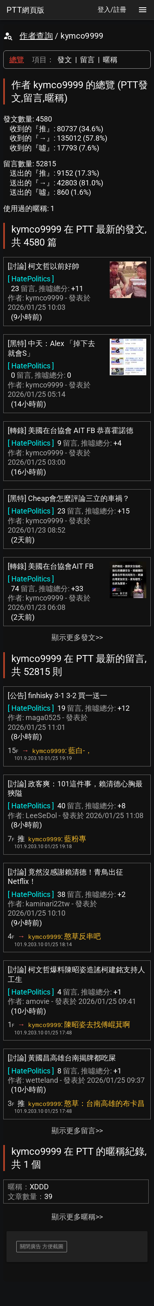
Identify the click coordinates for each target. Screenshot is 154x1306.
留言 (87, 59)
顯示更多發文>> (77, 637)
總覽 (16, 59)
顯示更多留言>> (77, 1130)
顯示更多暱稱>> (77, 1216)
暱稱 (110, 59)
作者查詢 (36, 36)
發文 (64, 59)
